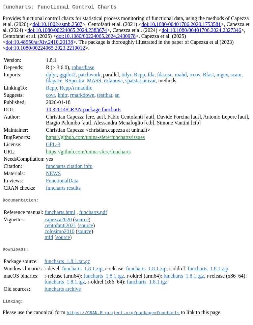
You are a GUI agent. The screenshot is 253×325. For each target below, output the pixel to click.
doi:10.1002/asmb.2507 (57, 25)
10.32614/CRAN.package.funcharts (83, 111)
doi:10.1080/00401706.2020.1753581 (181, 25)
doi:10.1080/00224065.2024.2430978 (95, 37)
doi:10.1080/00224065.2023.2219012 (45, 49)
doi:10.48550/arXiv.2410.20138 (39, 43)
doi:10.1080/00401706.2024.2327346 (201, 31)
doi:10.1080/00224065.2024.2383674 (67, 31)
